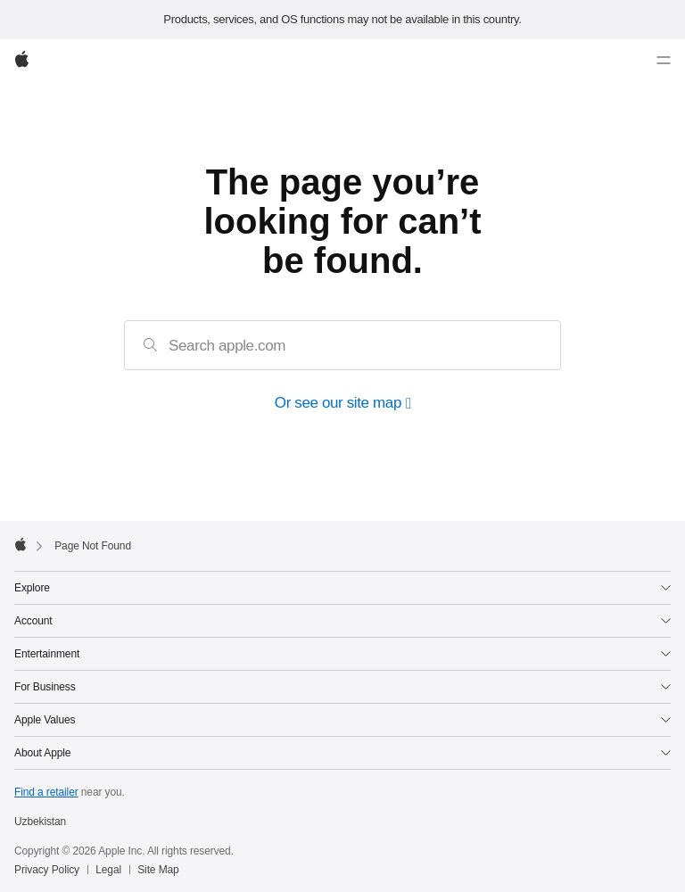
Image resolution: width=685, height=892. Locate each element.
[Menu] (663, 60)
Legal (108, 869)
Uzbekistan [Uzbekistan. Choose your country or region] (40, 821)
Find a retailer (46, 792)
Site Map (157, 869)
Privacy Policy (46, 869)
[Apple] (22, 60)
